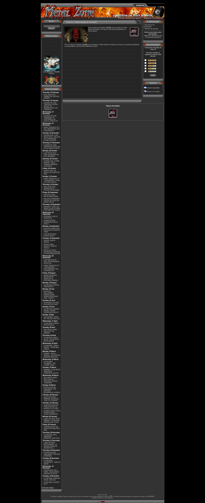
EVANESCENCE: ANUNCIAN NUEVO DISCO (51, 222)
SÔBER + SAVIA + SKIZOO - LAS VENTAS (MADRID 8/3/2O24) (52, 355)
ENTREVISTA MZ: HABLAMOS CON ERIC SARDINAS (52, 454)
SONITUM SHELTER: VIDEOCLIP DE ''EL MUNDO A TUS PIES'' (51, 406)
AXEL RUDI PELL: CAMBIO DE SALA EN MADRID (51, 96)
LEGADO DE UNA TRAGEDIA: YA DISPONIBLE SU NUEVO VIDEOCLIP (51, 118)
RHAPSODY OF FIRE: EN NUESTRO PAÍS (51, 303)
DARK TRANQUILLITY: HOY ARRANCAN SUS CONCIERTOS (52, 129)
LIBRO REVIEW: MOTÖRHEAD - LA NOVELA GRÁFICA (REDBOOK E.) (50, 445)
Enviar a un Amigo (153, 91)
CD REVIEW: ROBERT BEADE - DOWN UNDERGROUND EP (52, 310)
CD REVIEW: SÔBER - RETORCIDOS (52, 324)
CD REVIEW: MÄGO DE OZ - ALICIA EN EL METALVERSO (51, 339)
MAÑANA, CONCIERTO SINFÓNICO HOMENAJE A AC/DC (52, 371)
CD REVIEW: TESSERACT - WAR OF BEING (52, 462)
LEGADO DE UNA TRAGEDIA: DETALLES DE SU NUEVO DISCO (52, 146)
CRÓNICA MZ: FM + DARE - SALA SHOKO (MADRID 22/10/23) (51, 472)
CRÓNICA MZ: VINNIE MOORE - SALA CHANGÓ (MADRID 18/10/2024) (51, 163)
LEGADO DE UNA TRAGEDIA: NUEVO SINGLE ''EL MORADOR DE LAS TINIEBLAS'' (51, 106)
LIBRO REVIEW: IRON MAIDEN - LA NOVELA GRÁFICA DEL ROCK (52, 420)
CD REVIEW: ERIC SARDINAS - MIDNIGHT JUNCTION (52, 436)
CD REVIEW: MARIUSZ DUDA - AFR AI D (52, 479)
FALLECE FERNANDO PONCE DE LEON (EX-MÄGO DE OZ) (52, 200)
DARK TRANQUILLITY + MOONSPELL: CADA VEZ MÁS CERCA (52, 180)
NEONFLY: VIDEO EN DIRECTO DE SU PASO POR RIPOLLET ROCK (52, 208)
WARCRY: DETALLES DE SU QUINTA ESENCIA (153, 36)
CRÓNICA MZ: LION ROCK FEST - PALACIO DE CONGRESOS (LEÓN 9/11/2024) (52, 137)
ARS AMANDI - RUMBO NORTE (51, 73)
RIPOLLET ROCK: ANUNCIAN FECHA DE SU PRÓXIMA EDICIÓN (52, 251)
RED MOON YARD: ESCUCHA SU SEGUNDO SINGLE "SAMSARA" (51, 380)
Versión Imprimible (153, 88)
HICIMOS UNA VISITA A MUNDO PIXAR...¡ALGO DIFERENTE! (52, 412)
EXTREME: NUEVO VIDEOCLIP (50, 217)
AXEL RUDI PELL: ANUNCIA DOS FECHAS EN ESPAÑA (51, 188)
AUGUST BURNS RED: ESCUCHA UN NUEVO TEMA (52, 230)
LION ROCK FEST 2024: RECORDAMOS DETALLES (51, 261)
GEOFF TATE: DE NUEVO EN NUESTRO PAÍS (52, 172)
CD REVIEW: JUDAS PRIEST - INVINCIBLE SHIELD (51, 347)
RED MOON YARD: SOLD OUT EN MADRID (50, 331)
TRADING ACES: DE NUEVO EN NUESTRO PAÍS (52, 428)
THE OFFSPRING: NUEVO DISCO (50, 235)
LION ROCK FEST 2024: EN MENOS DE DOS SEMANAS (51, 154)
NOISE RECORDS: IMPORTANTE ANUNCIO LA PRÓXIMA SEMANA (51, 277)
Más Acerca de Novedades (149, 26)
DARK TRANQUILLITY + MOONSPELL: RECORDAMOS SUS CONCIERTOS (51, 268)
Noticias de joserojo (151, 29)
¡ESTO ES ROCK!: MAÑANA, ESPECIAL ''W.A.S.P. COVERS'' (51, 398)
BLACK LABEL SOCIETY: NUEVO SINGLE (50, 246)
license (151, 496)
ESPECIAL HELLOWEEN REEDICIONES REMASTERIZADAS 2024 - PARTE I (51, 294)
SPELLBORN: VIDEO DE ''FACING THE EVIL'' (52, 318)
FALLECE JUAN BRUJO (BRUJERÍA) (51, 195)
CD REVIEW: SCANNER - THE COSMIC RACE (50, 363)
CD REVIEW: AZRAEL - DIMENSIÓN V (52, 286)
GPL (111, 496)
